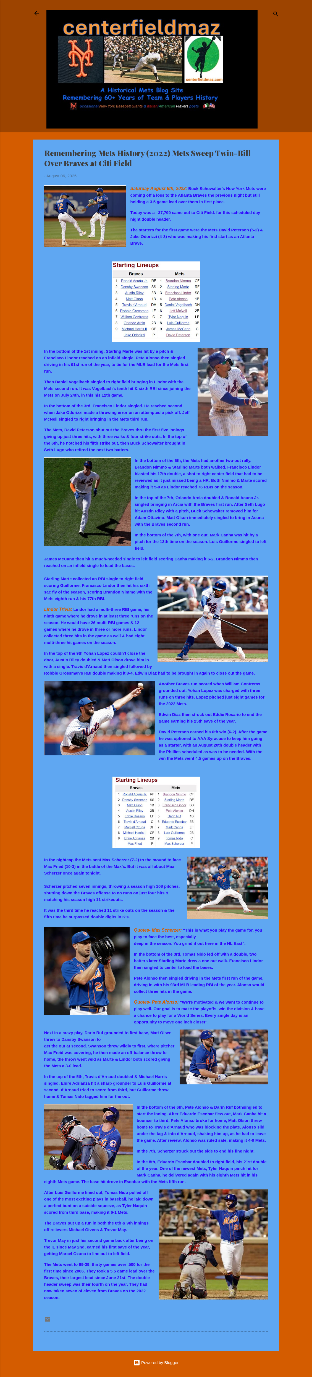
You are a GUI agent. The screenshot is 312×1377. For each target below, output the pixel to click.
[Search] (275, 15)
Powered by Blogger (156, 1362)
